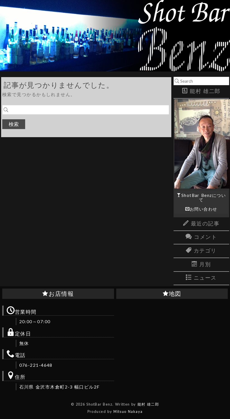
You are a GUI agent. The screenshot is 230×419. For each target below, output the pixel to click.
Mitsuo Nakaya (128, 411)
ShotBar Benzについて (203, 197)
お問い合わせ (203, 208)
